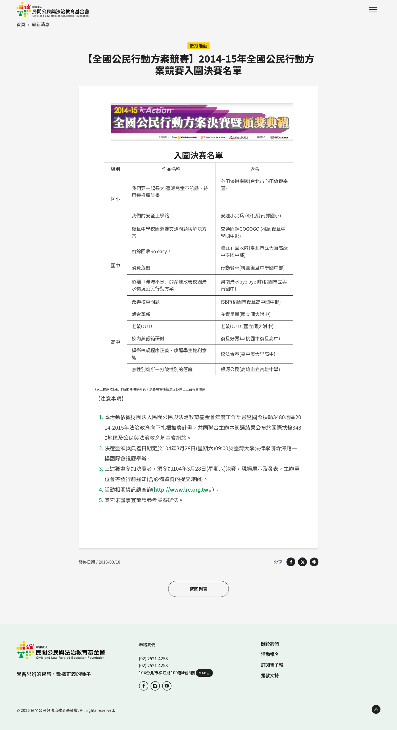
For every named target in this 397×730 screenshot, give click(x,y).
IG (155, 685)
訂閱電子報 (272, 664)
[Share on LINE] (314, 561)
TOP (376, 709)
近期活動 (198, 45)
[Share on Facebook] (290, 561)
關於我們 (270, 643)
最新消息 (40, 24)
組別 (115, 168)
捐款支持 (270, 675)
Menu (373, 9)
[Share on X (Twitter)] (302, 561)
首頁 (21, 24)
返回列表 (198, 588)
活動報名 (270, 654)
